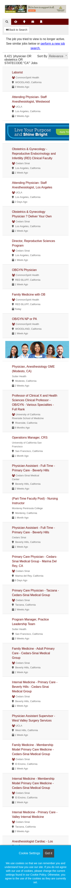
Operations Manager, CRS (30, 437)
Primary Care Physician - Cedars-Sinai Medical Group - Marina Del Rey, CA (34, 561)
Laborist (17, 72)
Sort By (42, 56)
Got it (48, 853)
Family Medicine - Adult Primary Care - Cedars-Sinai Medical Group (33, 653)
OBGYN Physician (24, 270)
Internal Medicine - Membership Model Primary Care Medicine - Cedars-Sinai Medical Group (33, 783)
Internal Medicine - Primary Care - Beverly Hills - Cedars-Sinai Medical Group (34, 687)
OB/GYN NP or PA (24, 319)
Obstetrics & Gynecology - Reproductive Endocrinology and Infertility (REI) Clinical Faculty (34, 153)
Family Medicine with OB (28, 294)
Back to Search (16, 29)
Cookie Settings (29, 853)
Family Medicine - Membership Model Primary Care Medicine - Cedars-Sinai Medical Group (33, 749)
